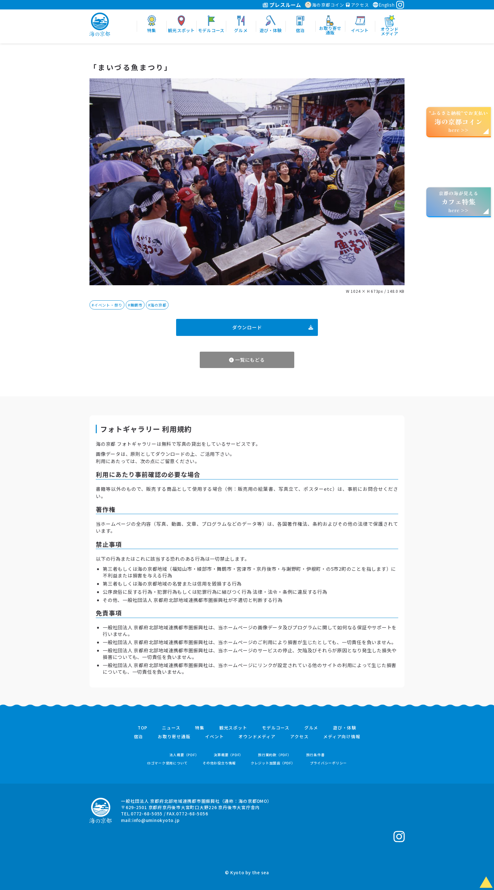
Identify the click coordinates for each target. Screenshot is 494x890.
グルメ (311, 728)
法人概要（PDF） (184, 755)
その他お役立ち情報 (219, 763)
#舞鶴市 (135, 305)
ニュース (171, 728)
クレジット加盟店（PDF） (273, 763)
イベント (214, 736)
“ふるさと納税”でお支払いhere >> (458, 121)
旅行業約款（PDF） (274, 755)
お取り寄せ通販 (174, 736)
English (383, 5)
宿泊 (138, 736)
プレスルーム (282, 5)
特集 (199, 728)
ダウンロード (272, 327)
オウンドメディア (256, 736)
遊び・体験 (344, 728)
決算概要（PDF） (228, 755)
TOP (142, 728)
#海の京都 (157, 305)
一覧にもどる (247, 359)
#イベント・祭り (107, 305)
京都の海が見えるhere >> (458, 201)
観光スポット (233, 728)
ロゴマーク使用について (167, 763)
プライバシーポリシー (328, 763)
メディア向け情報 (341, 736)
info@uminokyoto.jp (156, 820)
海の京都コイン (324, 5)
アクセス (357, 5)
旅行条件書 (315, 755)
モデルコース (276, 728)
